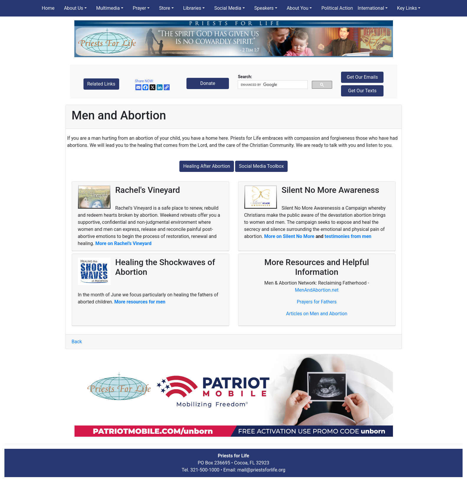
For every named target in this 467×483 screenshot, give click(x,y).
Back (77, 341)
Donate (207, 83)
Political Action (337, 8)
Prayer (139, 8)
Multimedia (108, 8)
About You (298, 8)
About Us (73, 8)
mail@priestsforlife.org (261, 470)
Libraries (192, 8)
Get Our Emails (362, 77)
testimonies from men (348, 236)
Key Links (407, 8)
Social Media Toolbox (261, 166)
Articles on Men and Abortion (317, 313)
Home (48, 8)
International (371, 8)
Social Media (227, 8)
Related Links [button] (101, 84)
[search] (272, 85)
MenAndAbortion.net (317, 290)
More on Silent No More (289, 236)
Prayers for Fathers (317, 302)
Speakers (264, 8)
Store (164, 8)
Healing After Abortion (206, 166)
